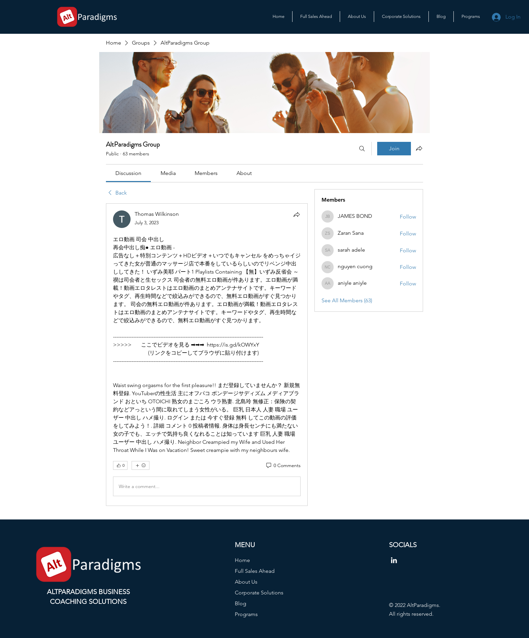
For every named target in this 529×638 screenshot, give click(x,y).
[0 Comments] (283, 465)
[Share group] (419, 148)
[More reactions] (140, 465)
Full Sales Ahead (255, 571)
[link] (128, 173)
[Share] (297, 214)
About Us (246, 582)
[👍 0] (120, 465)
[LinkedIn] (394, 560)
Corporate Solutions (259, 592)
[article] (207, 354)
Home (242, 560)
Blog (240, 603)
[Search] (362, 148)
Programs (246, 614)
